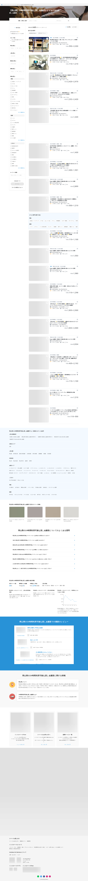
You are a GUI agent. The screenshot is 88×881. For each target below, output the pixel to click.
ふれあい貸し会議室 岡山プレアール (22, 647)
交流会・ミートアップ (34, 220)
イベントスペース (27, 470)
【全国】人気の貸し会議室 (14, 436)
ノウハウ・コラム (12, 847)
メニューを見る (20, 744)
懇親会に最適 (23, 487)
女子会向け (17, 487)
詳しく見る (44, 744)
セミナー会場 (26, 468)
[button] (44, 536)
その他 (73, 472)
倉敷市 (26, 460)
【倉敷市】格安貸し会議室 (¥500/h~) (45, 436)
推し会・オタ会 (21, 480)
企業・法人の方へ (12, 854)
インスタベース (4, 4)
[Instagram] (47, 876)
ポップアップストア (23, 472)
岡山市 (10, 460)
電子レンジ (60, 226)
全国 (10, 446)
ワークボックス (43, 470)
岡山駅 (10, 453)
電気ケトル (72, 226)
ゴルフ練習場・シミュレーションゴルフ (58, 472)
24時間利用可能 (32, 33)
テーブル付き (26, 494)
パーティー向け (31, 487)
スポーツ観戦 (64, 220)
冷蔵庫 (55, 226)
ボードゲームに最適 (53, 487)
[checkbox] (11, 81)
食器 (77, 226)
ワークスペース (35, 470)
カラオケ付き (54, 494)
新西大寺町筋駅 (22, 453)
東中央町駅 (35, 453)
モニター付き (33, 494)
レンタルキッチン (42, 468)
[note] (50, 876)
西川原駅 (49, 453)
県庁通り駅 (15, 453)
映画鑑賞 (58, 220)
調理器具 (66, 226)
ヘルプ (18, 854)
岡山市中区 (21, 460)
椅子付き (39, 494)
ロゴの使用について (59, 847)
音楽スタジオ (12, 470)
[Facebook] (44, 876)
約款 (23, 847)
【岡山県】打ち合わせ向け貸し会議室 (61, 436)
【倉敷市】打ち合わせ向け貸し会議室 (16, 439)
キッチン (50, 226)
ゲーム (53, 220)
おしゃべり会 (47, 220)
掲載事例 (28, 841)
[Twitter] (41, 876)
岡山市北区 (15, 460)
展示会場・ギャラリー (13, 472)
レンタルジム (46, 472)
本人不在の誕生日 (12, 480)
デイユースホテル (50, 470)
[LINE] (38, 876)
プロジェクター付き (18, 494)
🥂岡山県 (18, 4)
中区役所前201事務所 (21, 635)
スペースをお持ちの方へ (14, 841)
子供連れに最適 (38, 487)
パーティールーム (12, 4)
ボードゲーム (71, 220)
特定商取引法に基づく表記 (39, 847)
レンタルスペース (12, 468)
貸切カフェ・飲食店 (70, 470)
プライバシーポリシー (28, 847)
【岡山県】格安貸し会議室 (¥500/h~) (28, 436)
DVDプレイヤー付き (46, 494)
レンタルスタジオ (50, 468)
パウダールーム (66, 468)
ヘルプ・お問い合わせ (50, 847)
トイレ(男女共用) (43, 226)
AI (77, 37)
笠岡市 (30, 460)
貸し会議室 (20, 468)
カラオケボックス (32, 472)
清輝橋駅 (40, 453)
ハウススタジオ (19, 470)
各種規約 (19, 847)
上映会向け (45, 487)
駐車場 (69, 472)
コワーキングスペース (60, 470)
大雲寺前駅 (29, 453)
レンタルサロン (59, 468)
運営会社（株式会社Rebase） (15, 848)
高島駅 (44, 453)
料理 (77, 220)
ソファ (31, 226)
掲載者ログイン (23, 841)
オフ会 (41, 220)
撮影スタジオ (73, 468)
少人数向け (11, 487)
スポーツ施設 (40, 472)
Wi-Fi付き (11, 494)
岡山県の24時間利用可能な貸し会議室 (27, 4)
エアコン (36, 226)
